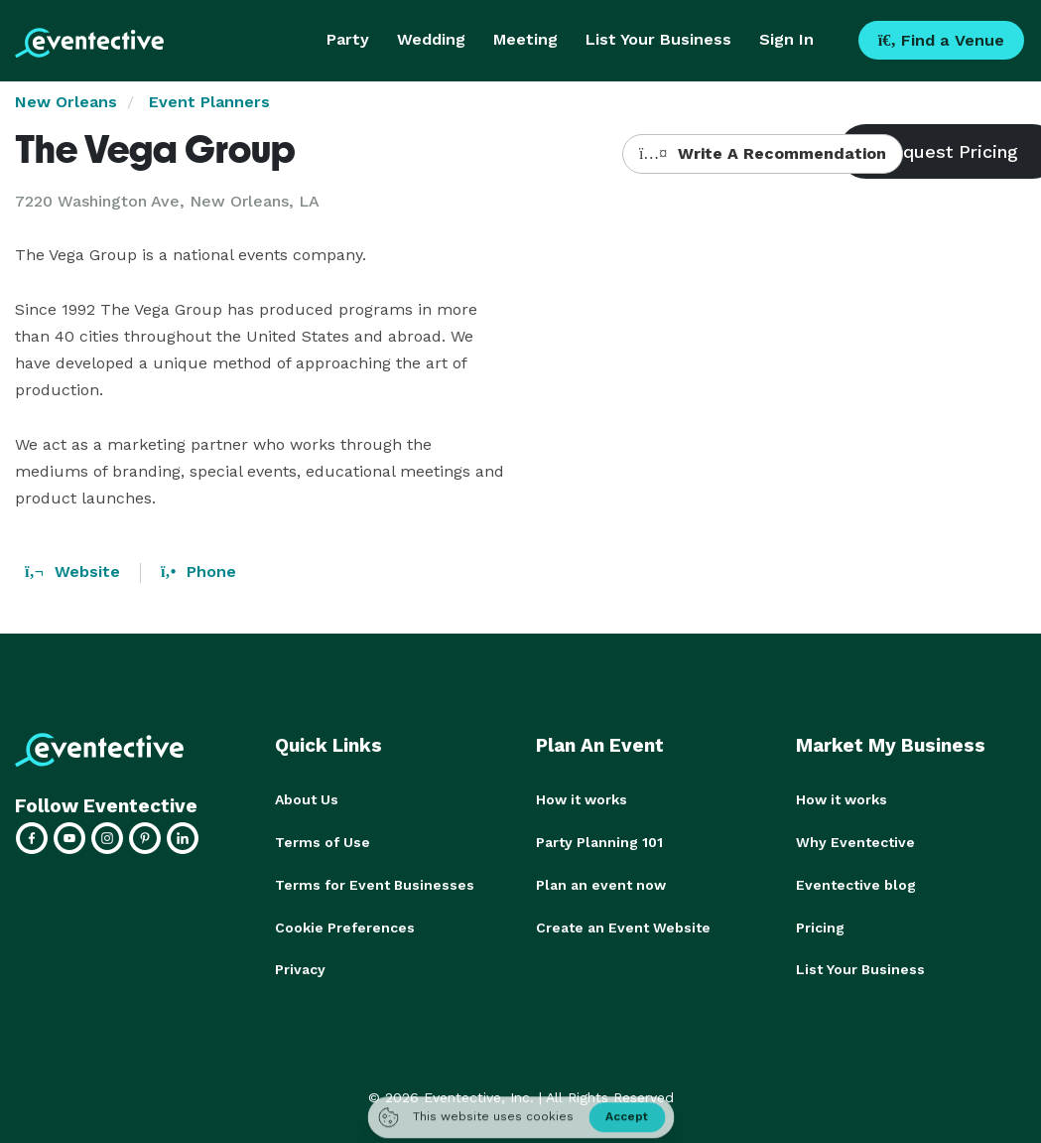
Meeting (525, 39)
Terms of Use (322, 841)
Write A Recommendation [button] (762, 153)
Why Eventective (855, 841)
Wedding (431, 39)
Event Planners (209, 101)
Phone (198, 571)
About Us (306, 799)
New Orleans (66, 101)
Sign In (786, 39)
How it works (581, 799)
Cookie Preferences (345, 924)
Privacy (300, 966)
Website (72, 571)
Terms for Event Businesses (374, 883)
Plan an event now (601, 883)
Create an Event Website (623, 924)
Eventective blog (856, 883)
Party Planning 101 (599, 841)
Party (347, 39)
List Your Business (658, 39)
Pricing (820, 924)
